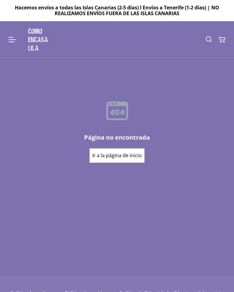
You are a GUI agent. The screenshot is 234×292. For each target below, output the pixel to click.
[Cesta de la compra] (222, 39)
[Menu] (12, 39)
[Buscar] (208, 39)
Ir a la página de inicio (117, 155)
